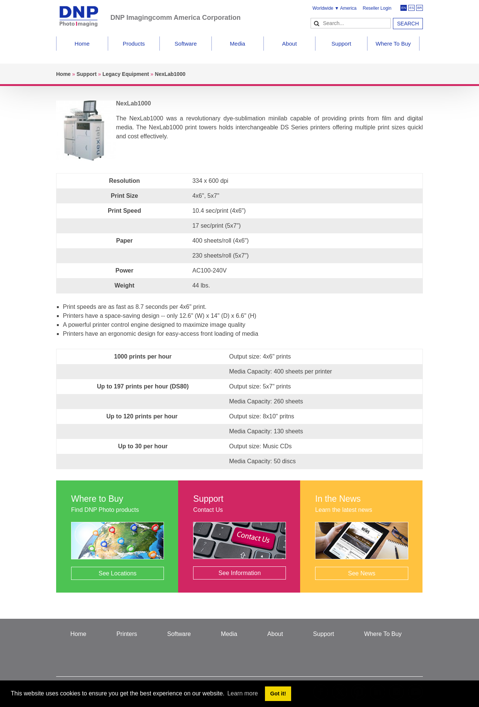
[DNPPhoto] (83, 13)
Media (237, 43)
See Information (240, 573)
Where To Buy (393, 43)
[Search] (351, 23)
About (289, 43)
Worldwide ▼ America (334, 8)
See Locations (117, 573)
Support (341, 43)
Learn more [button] (242, 693)
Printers (126, 634)
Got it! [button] (278, 694)
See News (361, 573)
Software (186, 43)
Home (81, 43)
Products (134, 43)
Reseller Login (377, 8)
